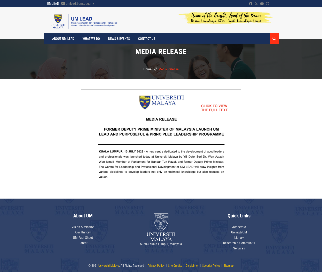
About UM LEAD (63, 39)
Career (82, 243)
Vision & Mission (82, 227)
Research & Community (239, 243)
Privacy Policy (156, 265)
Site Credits (175, 265)
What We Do (91, 39)
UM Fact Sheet (83, 237)
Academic (239, 227)
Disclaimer (192, 265)
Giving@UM (239, 232)
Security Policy (211, 265)
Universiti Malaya (108, 265)
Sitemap (229, 265)
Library (239, 237)
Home (147, 69)
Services (239, 248)
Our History (83, 232)
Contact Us (146, 39)
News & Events (119, 39)
